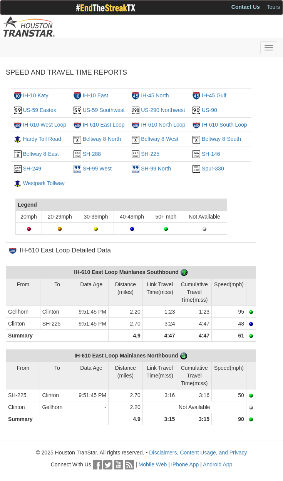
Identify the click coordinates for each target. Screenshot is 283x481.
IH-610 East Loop (104, 125)
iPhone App (185, 464)
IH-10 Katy (35, 95)
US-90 (209, 110)
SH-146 (211, 154)
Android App (217, 464)
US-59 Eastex (39, 110)
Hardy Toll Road (42, 139)
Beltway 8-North (102, 139)
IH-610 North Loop (163, 125)
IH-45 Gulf (214, 95)
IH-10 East (95, 95)
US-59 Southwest (104, 110)
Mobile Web (153, 464)
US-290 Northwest (163, 110)
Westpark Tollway (43, 183)
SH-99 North (156, 168)
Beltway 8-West (159, 139)
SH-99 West (97, 168)
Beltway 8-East (41, 154)
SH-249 (32, 168)
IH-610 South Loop (224, 125)
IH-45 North (155, 95)
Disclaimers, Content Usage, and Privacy (198, 452)
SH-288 (92, 154)
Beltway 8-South (221, 139)
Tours (273, 7)
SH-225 (150, 154)
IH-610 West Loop (44, 125)
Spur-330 (213, 168)
